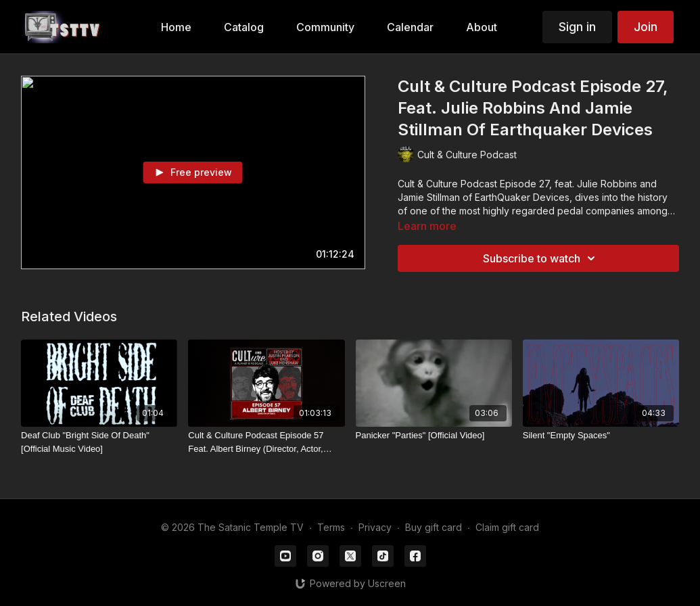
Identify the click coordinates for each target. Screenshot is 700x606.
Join (645, 27)
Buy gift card (433, 527)
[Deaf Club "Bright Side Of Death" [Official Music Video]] (99, 442)
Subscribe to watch (541, 258)
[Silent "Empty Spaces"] (601, 435)
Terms (331, 527)
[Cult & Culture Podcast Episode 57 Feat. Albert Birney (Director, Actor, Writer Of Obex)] (266, 442)
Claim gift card (507, 527)
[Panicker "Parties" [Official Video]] (434, 435)
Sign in (577, 27)
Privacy (375, 527)
